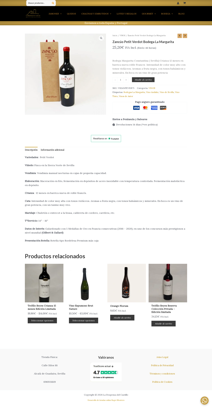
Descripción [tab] (32, 150)
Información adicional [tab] (55, 150)
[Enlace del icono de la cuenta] (178, 3)
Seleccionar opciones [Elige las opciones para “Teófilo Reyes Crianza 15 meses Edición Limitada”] (43, 322)
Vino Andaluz (154, 92)
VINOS (123, 35)
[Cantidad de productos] (121, 80)
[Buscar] (53, 3)
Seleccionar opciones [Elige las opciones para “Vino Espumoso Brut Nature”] (84, 322)
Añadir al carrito (143, 79)
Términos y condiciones (162, 373)
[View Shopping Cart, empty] (184, 3)
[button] (101, 38)
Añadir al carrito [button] (123, 319)
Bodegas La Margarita (135, 92)
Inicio (114, 35)
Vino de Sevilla (170, 92)
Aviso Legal (162, 357)
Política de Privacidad (162, 365)
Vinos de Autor (127, 96)
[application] (67, 14)
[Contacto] (205, 401)
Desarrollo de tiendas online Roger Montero (106, 400)
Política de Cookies (162, 381)
